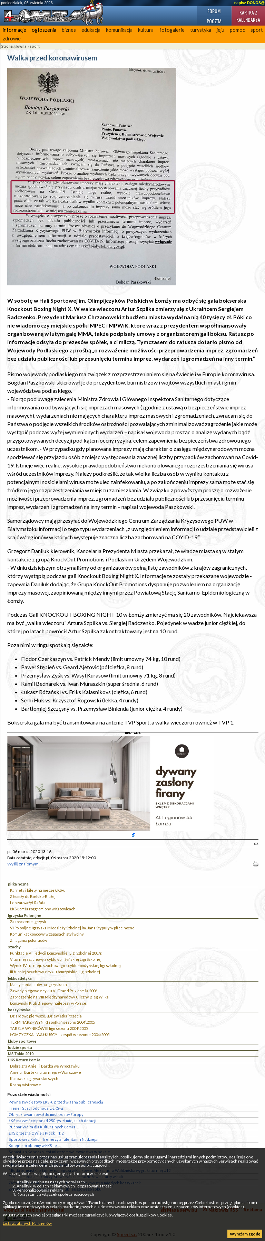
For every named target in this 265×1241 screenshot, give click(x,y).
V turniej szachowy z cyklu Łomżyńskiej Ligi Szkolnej (55, 959)
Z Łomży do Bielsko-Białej (33, 896)
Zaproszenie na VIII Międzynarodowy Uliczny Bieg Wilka (59, 997)
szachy (14, 947)
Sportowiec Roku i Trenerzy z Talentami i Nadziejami (55, 1139)
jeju (220, 30)
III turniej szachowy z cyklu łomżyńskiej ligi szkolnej (55, 971)
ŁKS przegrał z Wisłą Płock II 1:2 (36, 1133)
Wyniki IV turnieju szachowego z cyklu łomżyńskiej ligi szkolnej (65, 965)
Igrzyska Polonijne (24, 915)
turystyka (200, 30)
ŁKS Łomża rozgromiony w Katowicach (43, 909)
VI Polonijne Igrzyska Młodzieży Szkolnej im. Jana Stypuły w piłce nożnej (73, 928)
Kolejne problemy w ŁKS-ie (33, 1145)
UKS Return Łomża (24, 1060)
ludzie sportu (20, 1047)
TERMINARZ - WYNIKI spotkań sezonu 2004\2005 (52, 1022)
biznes (69, 30)
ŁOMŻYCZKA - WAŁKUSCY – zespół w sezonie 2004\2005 (59, 1034)
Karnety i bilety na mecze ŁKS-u (38, 890)
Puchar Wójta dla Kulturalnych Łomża (42, 1127)
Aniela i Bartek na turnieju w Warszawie (45, 1072)
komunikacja (119, 30)
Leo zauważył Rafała (28, 902)
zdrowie (12, 38)
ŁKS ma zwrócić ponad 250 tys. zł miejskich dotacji (52, 1120)
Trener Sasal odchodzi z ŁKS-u (36, 1108)
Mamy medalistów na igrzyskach (38, 984)
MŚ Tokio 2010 (20, 1053)
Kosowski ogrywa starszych (34, 1078)
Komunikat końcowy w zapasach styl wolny (47, 934)
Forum (213, 11)
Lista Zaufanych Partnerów (27, 1223)
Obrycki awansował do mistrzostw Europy (46, 1114)
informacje (14, 30)
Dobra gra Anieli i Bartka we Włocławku (45, 1066)
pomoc (237, 30)
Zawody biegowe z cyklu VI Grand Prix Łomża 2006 (53, 990)
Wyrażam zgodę (245, 1234)
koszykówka (19, 1009)
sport (35, 46)
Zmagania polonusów (28, 940)
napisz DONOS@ (249, 3)
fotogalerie (172, 30)
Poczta (214, 21)
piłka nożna (18, 884)
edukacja (90, 30)
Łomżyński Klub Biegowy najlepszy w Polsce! (49, 1003)
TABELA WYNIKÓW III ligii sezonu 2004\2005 (49, 1028)
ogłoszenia (44, 30)
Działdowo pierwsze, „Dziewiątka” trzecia (46, 1016)
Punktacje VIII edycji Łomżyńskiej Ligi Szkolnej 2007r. (56, 953)
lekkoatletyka (20, 978)
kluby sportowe (22, 1041)
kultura (146, 30)
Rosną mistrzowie (25, 1084)
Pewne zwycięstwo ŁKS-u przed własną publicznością (56, 1102)
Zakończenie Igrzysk (28, 921)
